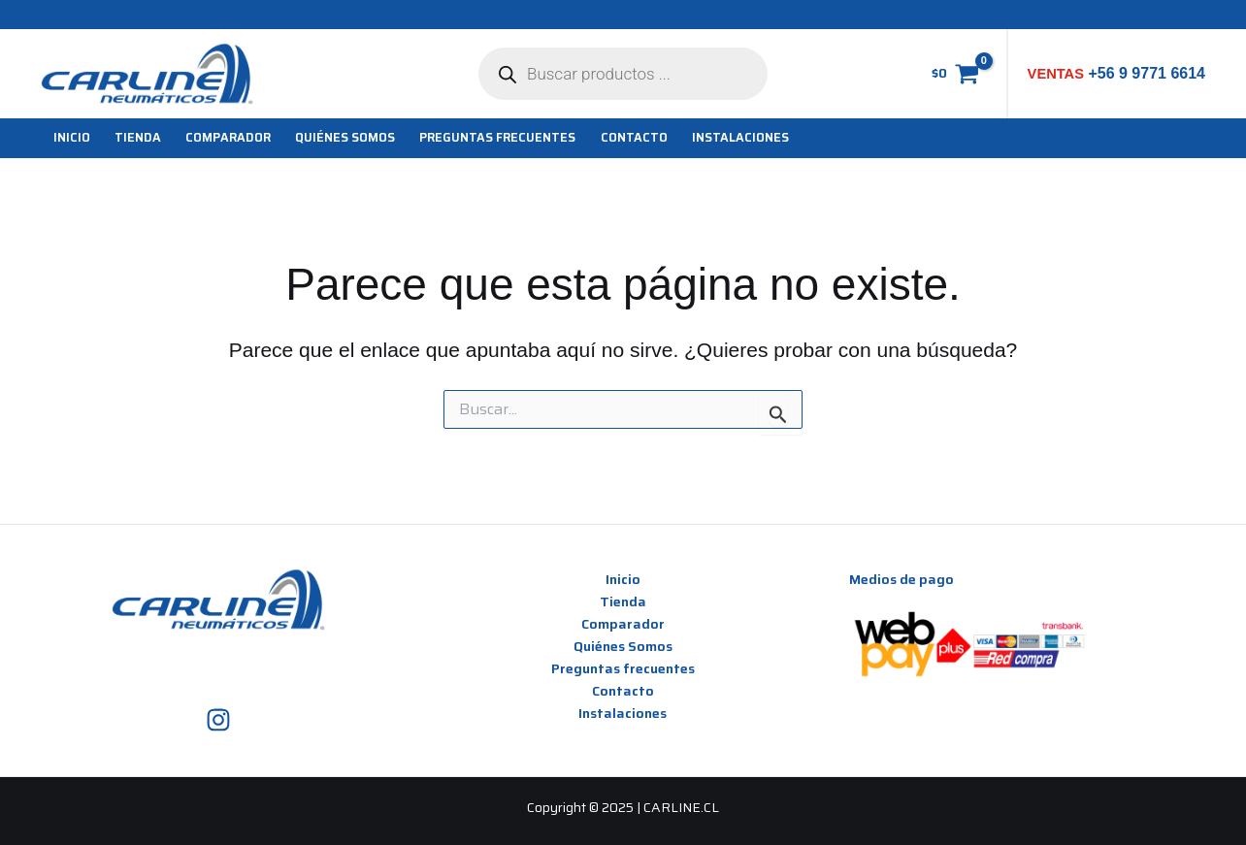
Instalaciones (622, 713)
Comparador (623, 623)
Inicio (623, 579)
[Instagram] (218, 719)
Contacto (623, 690)
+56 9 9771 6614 (1144, 73)
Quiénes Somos (623, 646)
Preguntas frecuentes (623, 668)
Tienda (623, 601)
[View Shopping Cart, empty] (955, 74)
